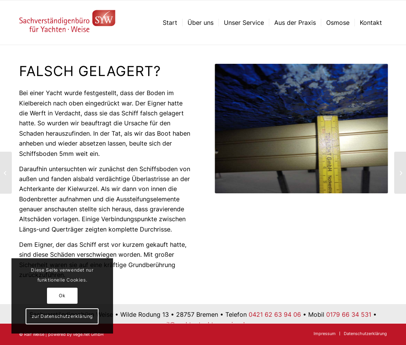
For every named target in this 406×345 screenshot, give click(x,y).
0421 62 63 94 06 (275, 314)
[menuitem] (170, 22)
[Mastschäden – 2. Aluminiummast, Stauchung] (6, 173)
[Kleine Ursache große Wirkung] (400, 173)
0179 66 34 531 (348, 314)
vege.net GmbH (88, 334)
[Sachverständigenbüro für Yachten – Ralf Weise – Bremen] (67, 22)
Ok (62, 295)
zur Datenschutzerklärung (62, 316)
